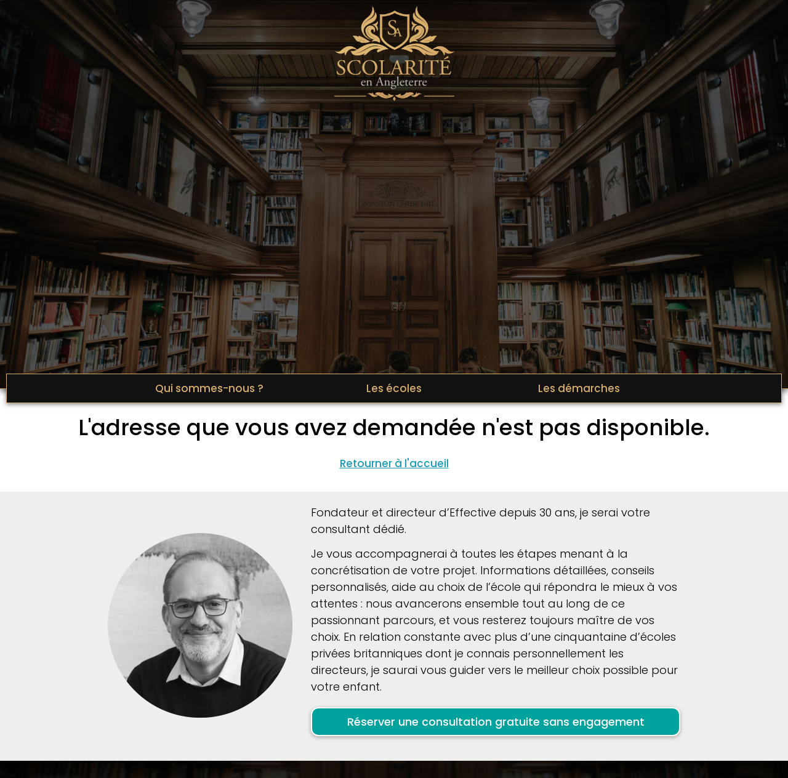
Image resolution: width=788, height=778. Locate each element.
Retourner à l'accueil (394, 463)
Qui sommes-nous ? (209, 388)
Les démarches (579, 388)
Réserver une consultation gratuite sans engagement (496, 721)
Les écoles (394, 388)
